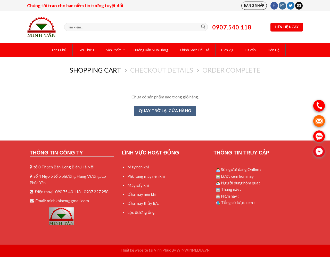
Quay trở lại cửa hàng (165, 110)
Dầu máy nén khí (141, 194)
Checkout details (161, 70)
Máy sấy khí (138, 185)
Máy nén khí (138, 166)
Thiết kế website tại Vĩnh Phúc (145, 250)
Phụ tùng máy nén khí (146, 176)
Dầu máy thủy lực (143, 203)
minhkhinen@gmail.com (68, 200)
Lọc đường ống (141, 212)
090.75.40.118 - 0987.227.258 (82, 191)
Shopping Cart (95, 70)
